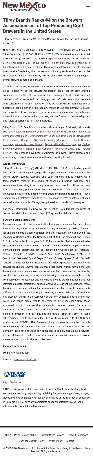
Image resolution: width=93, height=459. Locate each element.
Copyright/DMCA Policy (31, 441)
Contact (70, 441)
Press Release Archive (26, 435)
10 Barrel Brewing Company (51, 140)
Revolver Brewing (64, 148)
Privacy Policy (55, 441)
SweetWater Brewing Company (28, 131)
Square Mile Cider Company (60, 144)
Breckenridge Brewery (72, 135)
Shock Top (54, 135)
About (8, 435)
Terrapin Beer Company (39, 148)
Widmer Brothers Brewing (29, 144)
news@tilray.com (20, 352)
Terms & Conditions (77, 435)
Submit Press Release (52, 435)
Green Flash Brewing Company (30, 135)
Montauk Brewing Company (62, 131)
